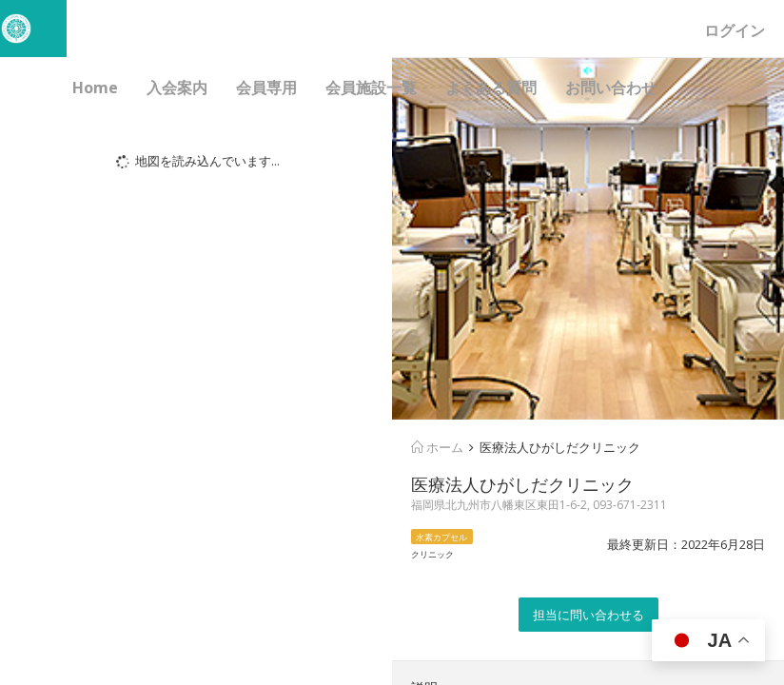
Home (95, 87)
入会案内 (177, 87)
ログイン (734, 30)
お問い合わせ (611, 87)
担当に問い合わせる (588, 614)
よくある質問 (491, 87)
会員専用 (266, 87)
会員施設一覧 (371, 87)
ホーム (437, 447)
